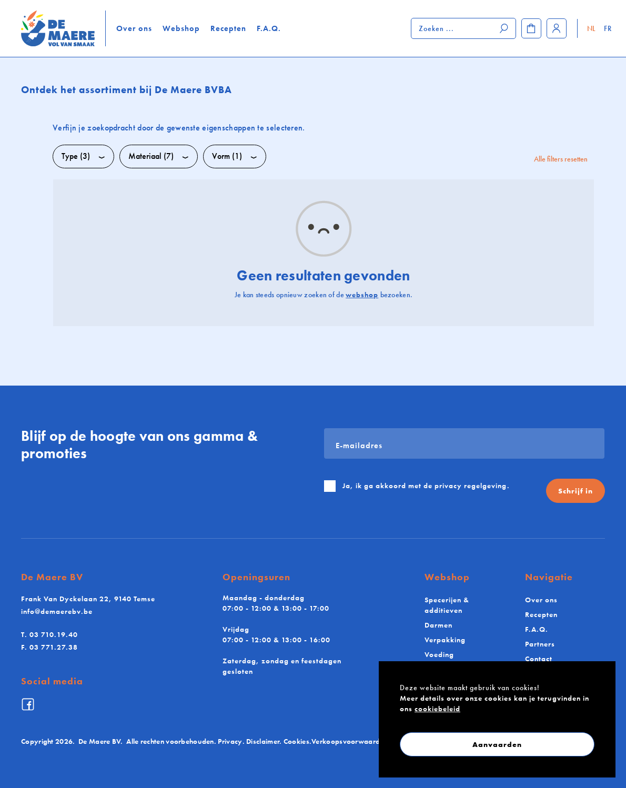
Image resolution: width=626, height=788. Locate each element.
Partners (540, 644)
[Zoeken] (504, 28)
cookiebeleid (437, 708)
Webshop (181, 28)
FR (607, 28)
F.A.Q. (269, 28)
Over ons (134, 28)
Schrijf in (575, 491)
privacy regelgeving (471, 485)
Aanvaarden (497, 744)
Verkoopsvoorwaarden (349, 741)
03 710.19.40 (49, 634)
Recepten (228, 28)
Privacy (230, 741)
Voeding (439, 654)
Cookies (296, 741)
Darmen (438, 625)
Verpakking (445, 639)
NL (591, 28)
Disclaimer (262, 741)
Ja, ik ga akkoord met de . (426, 485)
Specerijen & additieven (447, 605)
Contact (538, 658)
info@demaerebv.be (57, 611)
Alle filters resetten (561, 159)
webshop (362, 294)
